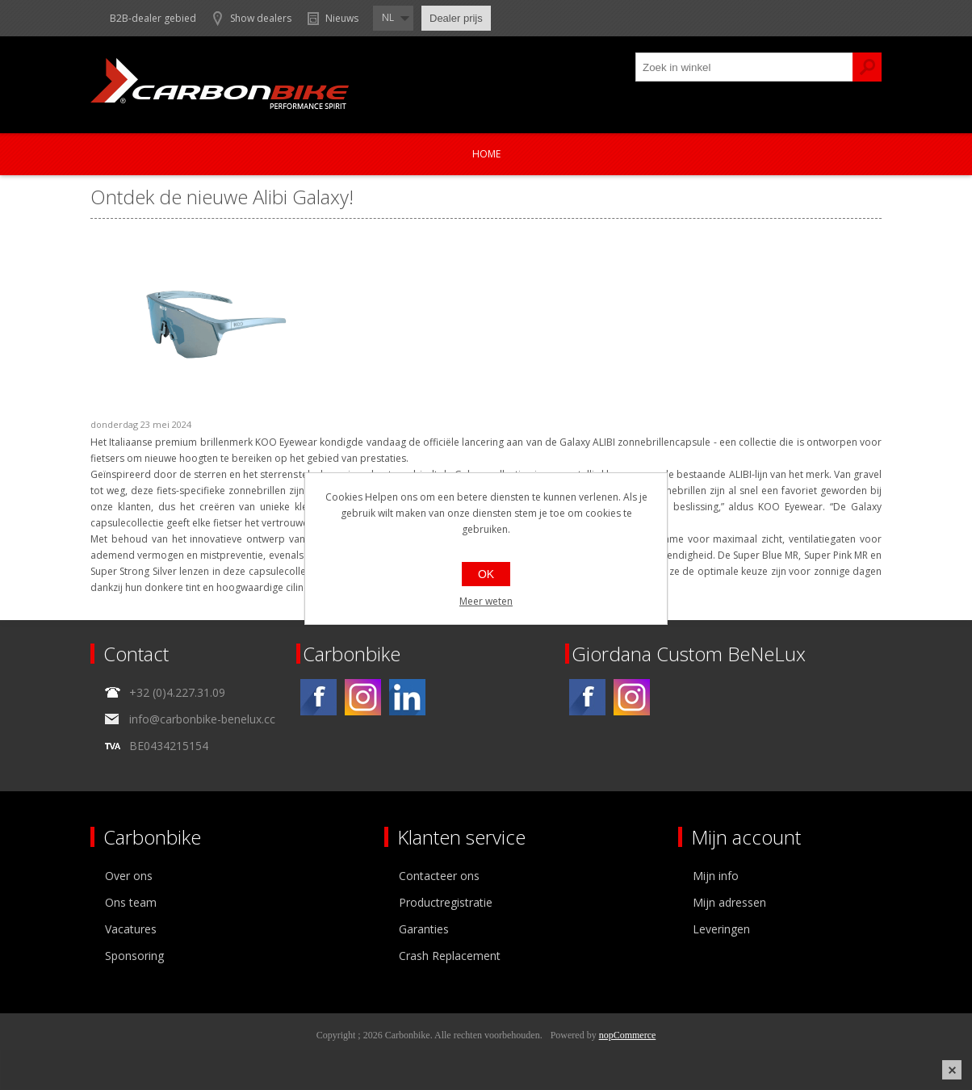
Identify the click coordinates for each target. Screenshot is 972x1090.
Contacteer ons (439, 875)
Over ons (129, 875)
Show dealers (260, 18)
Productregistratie (445, 902)
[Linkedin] (407, 697)
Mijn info (716, 875)
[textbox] (744, 67)
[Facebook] (318, 697)
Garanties (424, 929)
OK (486, 574)
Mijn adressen (729, 902)
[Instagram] (363, 697)
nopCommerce (627, 1035)
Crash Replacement (450, 955)
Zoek (867, 67)
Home (486, 154)
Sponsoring (134, 955)
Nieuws (341, 18)
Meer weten (486, 601)
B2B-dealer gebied (153, 18)
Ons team (131, 902)
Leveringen (721, 929)
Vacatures (131, 929)
